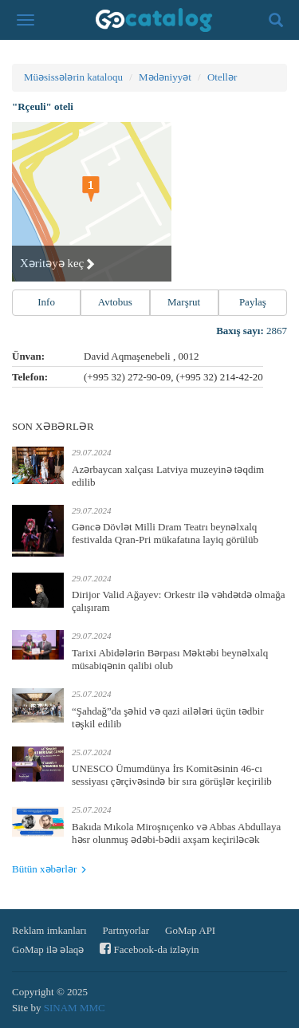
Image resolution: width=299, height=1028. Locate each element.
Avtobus (115, 302)
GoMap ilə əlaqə (48, 949)
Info (46, 302)
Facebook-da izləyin (149, 948)
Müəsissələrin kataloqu (73, 77)
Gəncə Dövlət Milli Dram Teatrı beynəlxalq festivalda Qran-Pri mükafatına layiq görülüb (165, 533)
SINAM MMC (74, 1008)
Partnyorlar (126, 930)
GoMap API (190, 930)
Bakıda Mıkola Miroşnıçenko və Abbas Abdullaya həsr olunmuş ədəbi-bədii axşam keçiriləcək (176, 833)
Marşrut (183, 302)
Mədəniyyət (165, 77)
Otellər (222, 77)
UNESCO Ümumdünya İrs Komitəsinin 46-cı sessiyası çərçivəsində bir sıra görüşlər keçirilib (172, 774)
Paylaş (252, 302)
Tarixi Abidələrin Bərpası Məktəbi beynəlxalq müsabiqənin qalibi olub (170, 659)
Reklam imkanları (49, 930)
